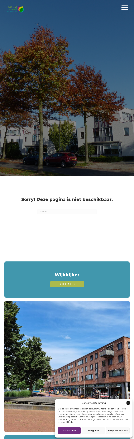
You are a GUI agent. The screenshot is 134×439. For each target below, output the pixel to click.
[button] (128, 402)
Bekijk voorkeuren (118, 430)
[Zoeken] (67, 211)
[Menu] (124, 7)
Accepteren (69, 430)
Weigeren (93, 430)
